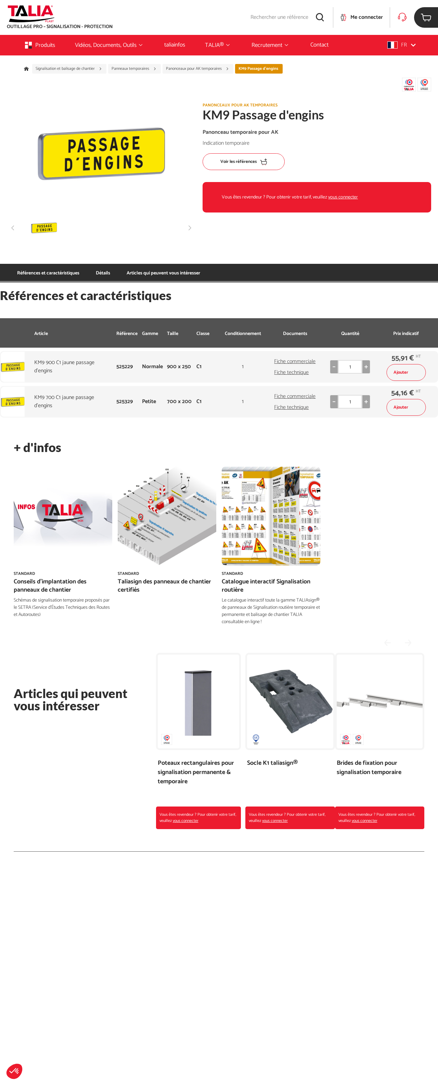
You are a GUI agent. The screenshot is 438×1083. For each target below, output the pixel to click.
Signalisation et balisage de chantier (69, 69)
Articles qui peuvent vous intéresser (132, 273)
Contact (319, 45)
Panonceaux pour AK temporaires (197, 69)
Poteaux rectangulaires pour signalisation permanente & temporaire (196, 772)
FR (401, 45)
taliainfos (174, 45)
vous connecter (343, 197)
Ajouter (406, 372)
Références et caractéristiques (48, 273)
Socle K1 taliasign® (272, 763)
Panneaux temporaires (134, 69)
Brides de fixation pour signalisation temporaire (369, 768)
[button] (14, 1071)
